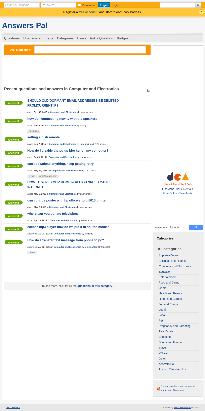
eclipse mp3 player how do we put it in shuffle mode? (68, 227)
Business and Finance (173, 260)
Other (162, 358)
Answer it (13, 103)
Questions (12, 38)
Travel (162, 347)
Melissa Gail (91, 247)
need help (34, 131)
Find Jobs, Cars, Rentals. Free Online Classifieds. (178, 189)
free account (88, 12)
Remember (89, 5)
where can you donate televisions (53, 213)
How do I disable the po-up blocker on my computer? (68, 150)
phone (32, 252)
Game (162, 288)
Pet (161, 320)
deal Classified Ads (182, 407)
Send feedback (13, 407)
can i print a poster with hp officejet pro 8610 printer (67, 200)
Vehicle (163, 353)
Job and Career (168, 304)
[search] (169, 227)
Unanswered (32, 38)
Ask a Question (101, 38)
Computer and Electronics (175, 266)
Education (165, 271)
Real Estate (166, 331)
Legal (162, 309)
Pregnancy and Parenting (175, 326)
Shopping (165, 336)
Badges (122, 38)
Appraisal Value (168, 255)
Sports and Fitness (170, 342)
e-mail (32, 176)
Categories (65, 38)
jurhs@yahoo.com (48, 176)
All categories (169, 249)
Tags (49, 38)
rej (82, 170)
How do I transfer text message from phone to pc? (65, 240)
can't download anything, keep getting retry (60, 163)
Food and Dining (169, 282)
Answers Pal (24, 25)
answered (32, 233)
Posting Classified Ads (173, 369)
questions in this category (94, 286)
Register (116, 5)
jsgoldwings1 (87, 144)
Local (162, 315)
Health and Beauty (170, 293)
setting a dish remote (43, 137)
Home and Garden (170, 298)
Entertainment (167, 277)
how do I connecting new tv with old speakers (62, 118)
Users (81, 38)
